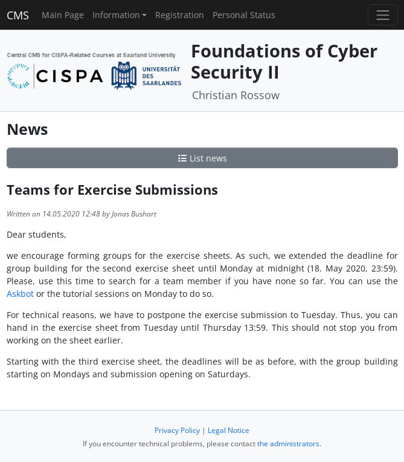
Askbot (20, 293)
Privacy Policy (177, 430)
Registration (179, 15)
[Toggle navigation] (382, 14)
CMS (18, 15)
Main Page (63, 15)
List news (202, 158)
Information (116, 15)
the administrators (288, 443)
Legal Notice (228, 430)
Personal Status (244, 15)
